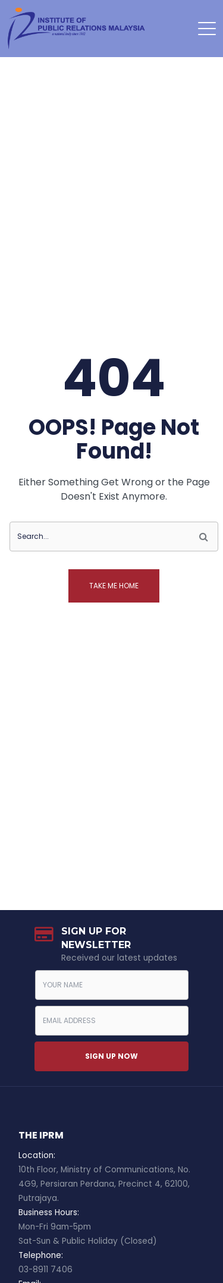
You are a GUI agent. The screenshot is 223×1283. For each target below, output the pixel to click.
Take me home (114, 586)
